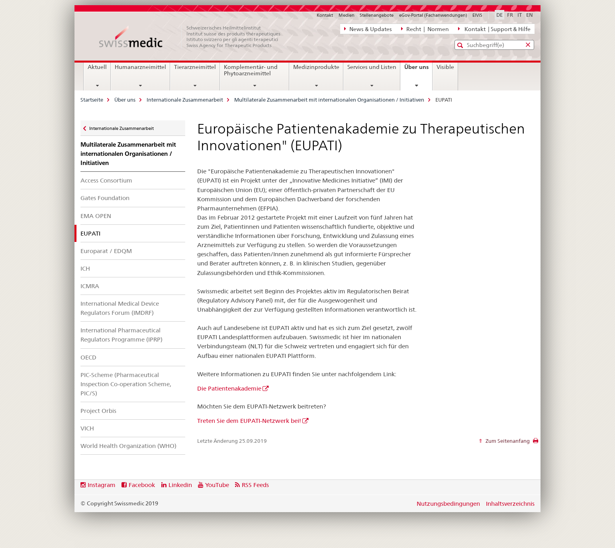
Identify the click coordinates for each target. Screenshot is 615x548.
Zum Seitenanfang (507, 441)
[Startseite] (194, 36)
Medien (347, 15)
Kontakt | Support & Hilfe (494, 28)
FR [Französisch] (510, 15)
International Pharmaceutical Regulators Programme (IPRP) (121, 334)
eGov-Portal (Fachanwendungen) (433, 15)
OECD (88, 357)
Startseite (91, 99)
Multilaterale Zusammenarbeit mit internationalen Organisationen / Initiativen (329, 99)
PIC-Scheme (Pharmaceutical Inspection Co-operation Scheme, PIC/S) (125, 384)
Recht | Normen (425, 28)
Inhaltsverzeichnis (510, 503)
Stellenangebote (377, 15)
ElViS (477, 15)
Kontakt (325, 15)
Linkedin (180, 485)
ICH (85, 268)
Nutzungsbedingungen (448, 503)
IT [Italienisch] (519, 15)
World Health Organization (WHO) (128, 446)
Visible (445, 67)
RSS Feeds (255, 485)
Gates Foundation (104, 198)
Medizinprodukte (316, 67)
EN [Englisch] (529, 15)
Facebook (142, 485)
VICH (87, 428)
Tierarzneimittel (195, 67)
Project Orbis (98, 410)
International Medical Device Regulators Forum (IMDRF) (119, 308)
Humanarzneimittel (140, 67)
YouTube (217, 485)
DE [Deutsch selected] (499, 15)
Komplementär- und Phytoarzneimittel (251, 70)
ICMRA (89, 286)
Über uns (418, 70)
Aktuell (97, 67)
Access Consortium (106, 180)
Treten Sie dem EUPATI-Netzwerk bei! (249, 420)
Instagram (102, 485)
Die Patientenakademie (229, 388)
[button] (461, 45)
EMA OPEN (95, 216)
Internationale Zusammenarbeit (185, 99)
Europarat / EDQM (106, 251)
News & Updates (368, 28)
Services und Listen (371, 67)
